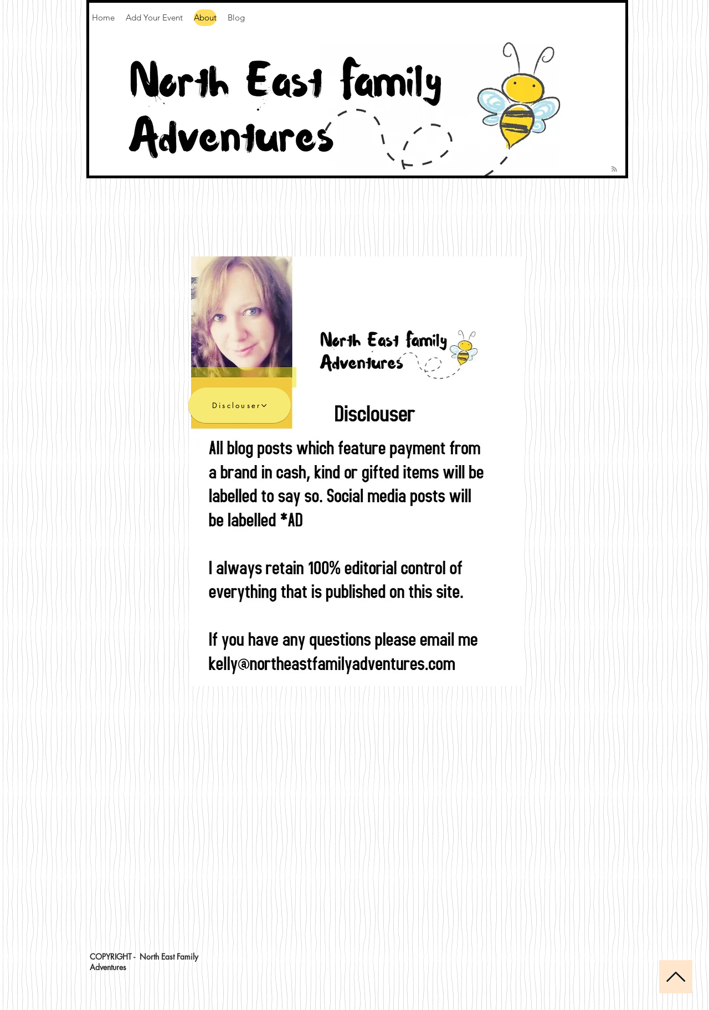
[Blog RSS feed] (614, 169)
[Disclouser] (239, 405)
